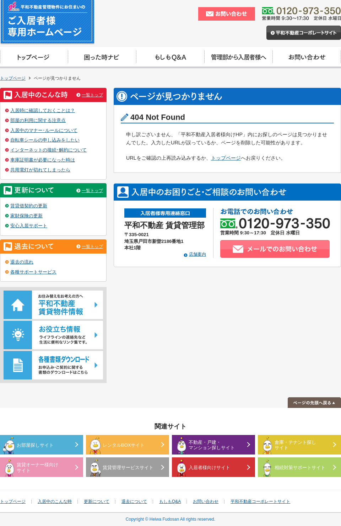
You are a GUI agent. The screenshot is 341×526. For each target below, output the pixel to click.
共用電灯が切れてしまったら (40, 169)
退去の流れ (21, 262)
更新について (96, 501)
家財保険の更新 (26, 215)
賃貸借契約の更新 (28, 205)
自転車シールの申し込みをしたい (45, 140)
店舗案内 (197, 254)
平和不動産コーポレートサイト (260, 501)
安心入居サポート (28, 225)
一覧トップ (92, 94)
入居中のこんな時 (55, 501)
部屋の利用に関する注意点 (38, 120)
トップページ (13, 78)
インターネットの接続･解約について (48, 150)
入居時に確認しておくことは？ (42, 110)
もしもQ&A (170, 501)
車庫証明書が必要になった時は (42, 160)
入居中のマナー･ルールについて (43, 130)
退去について (134, 501)
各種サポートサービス (33, 272)
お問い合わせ (205, 501)
